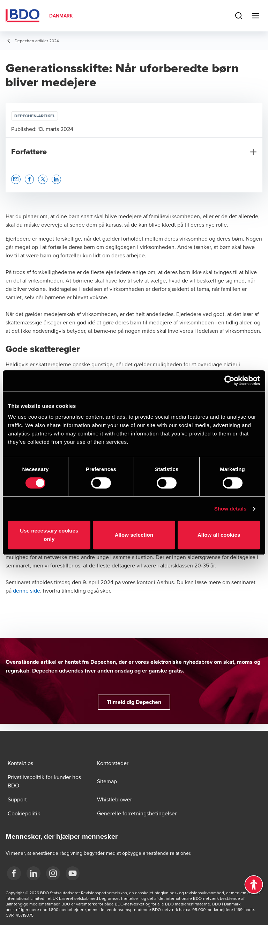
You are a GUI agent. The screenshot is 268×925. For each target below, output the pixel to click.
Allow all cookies (219, 535)
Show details (230, 509)
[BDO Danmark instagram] (53, 873)
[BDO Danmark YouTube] (72, 873)
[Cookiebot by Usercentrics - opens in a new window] (229, 380)
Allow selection (134, 535)
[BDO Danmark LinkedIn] (33, 873)
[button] (16, 179)
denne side (26, 590)
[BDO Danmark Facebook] (14, 873)
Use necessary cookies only (49, 535)
